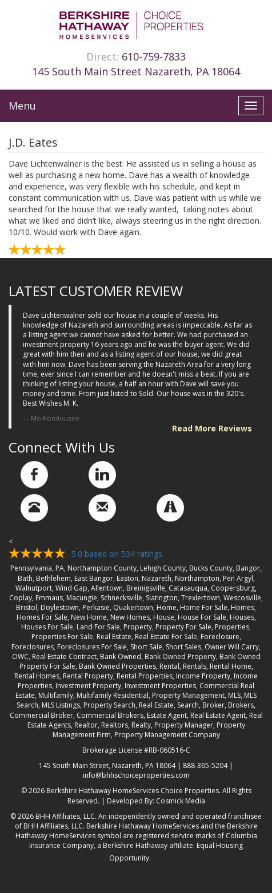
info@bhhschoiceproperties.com (136, 775)
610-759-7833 (154, 56)
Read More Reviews (212, 428)
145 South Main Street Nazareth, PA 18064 (136, 71)
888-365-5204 (205, 765)
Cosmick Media (180, 801)
